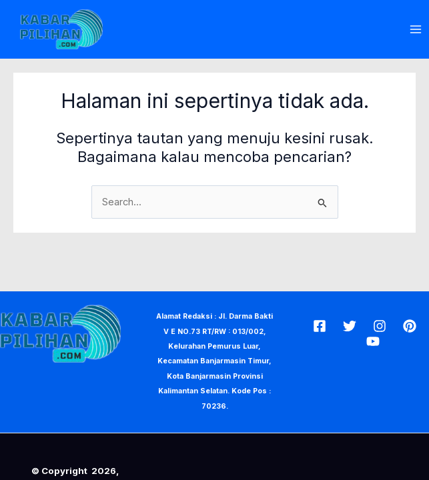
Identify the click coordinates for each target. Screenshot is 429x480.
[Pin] (409, 326)
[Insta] (379, 326)
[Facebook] (319, 326)
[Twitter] (349, 326)
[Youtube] (373, 341)
